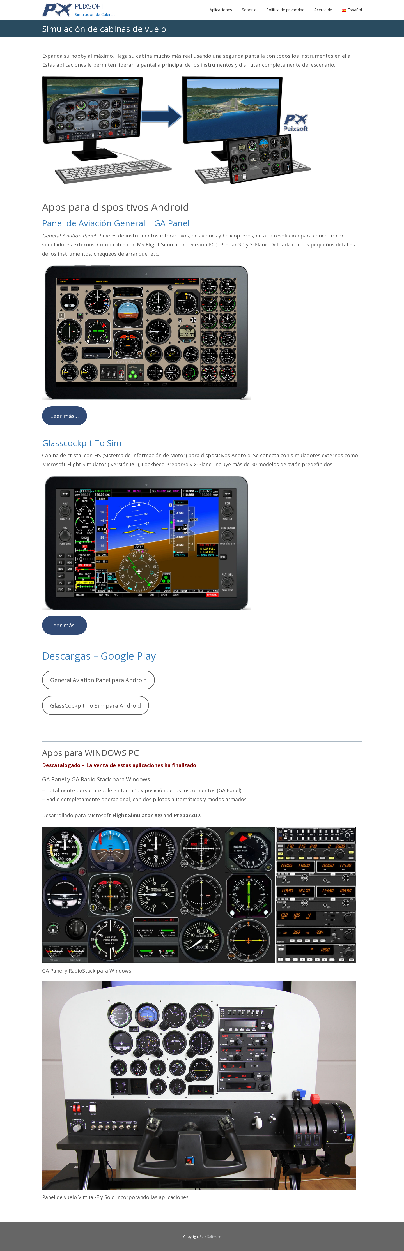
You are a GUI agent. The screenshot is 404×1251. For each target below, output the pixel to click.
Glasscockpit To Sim (81, 443)
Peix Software (210, 1236)
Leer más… (64, 416)
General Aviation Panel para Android (98, 680)
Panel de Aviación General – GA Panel (116, 223)
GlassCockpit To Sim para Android (95, 705)
